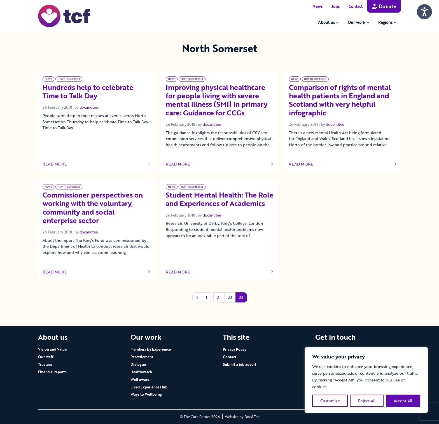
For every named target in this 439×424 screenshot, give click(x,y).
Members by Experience (150, 349)
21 (219, 297)
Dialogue (138, 364)
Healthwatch (141, 371)
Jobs (335, 6)
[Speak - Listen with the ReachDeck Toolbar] (424, 11)
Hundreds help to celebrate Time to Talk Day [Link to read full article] (88, 92)
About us (326, 22)
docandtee (89, 107)
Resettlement (141, 356)
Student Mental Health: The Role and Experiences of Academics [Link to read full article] (219, 211)
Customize (330, 401)
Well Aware (139, 379)
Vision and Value (52, 349)
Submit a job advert (239, 364)
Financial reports (52, 371)
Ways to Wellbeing (146, 394)
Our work (356, 22)
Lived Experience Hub (148, 387)
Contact (356, 6)
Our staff (45, 356)
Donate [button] (384, 6)
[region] (366, 380)
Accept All (403, 401)
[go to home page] (64, 15)
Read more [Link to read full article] (96, 164)
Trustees (45, 364)
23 (241, 297)
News (317, 6)
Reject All (366, 401)
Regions (385, 22)
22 (230, 297)
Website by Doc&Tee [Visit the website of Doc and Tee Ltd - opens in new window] (242, 416)
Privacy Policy (234, 349)
